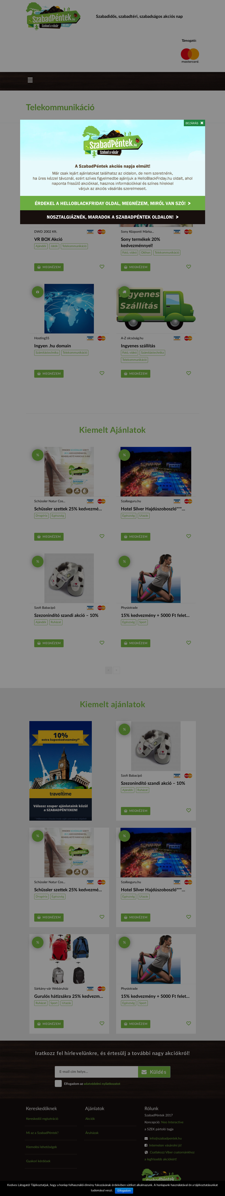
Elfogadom (124, 1190)
